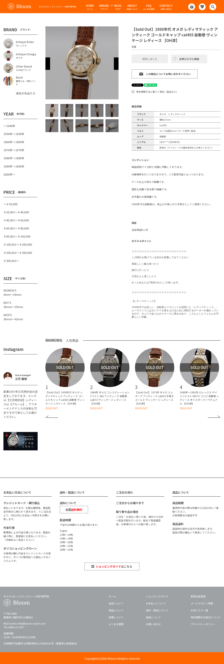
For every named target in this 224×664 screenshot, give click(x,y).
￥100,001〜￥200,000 (17, 244)
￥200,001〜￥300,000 (17, 253)
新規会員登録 (198, 596)
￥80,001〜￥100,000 (16, 236)
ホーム (90, 6)
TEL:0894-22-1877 (13, 627)
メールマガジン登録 (202, 603)
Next (116, 63)
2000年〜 (9, 174)
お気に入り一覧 (199, 610)
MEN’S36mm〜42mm (13, 317)
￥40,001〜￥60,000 (16, 220)
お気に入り (185, 59)
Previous (47, 63)
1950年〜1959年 (13, 134)
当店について (132, 6)
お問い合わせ (166, 6)
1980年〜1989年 (13, 158)
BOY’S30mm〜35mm (13, 305)
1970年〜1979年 (13, 150)
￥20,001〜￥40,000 (16, 212)
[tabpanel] (82, 62)
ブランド (104, 6)
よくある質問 (148, 6)
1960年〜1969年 (13, 142)
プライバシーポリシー (203, 624)
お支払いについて (156, 603)
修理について (116, 617)
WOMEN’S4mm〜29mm (12, 292)
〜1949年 (9, 126)
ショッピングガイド (157, 596)
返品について (153, 617)
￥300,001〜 (11, 261)
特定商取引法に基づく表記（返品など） (157, 91)
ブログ (117, 6)
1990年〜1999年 (13, 166)
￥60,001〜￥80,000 (16, 228)
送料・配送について (157, 610)
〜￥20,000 (10, 204)
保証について (116, 610)
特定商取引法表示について (206, 617)
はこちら (114, 566)
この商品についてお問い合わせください (168, 74)
